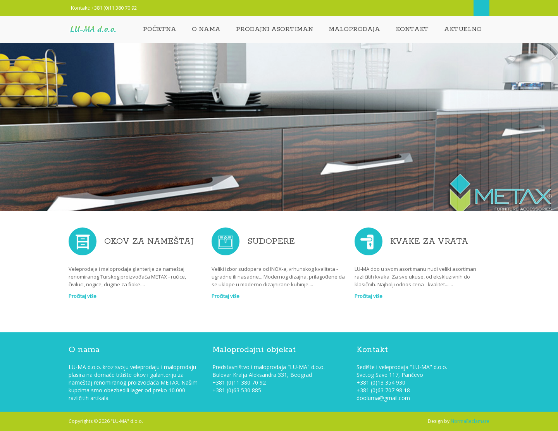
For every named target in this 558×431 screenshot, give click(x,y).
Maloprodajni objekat (254, 349)
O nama (206, 29)
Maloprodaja (354, 29)
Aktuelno (463, 29)
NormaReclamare (470, 421)
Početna (159, 29)
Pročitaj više (82, 295)
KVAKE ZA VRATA (429, 241)
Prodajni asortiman (274, 29)
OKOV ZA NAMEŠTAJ (149, 241)
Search (481, 8)
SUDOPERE (271, 241)
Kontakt (412, 29)
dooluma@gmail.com (383, 398)
